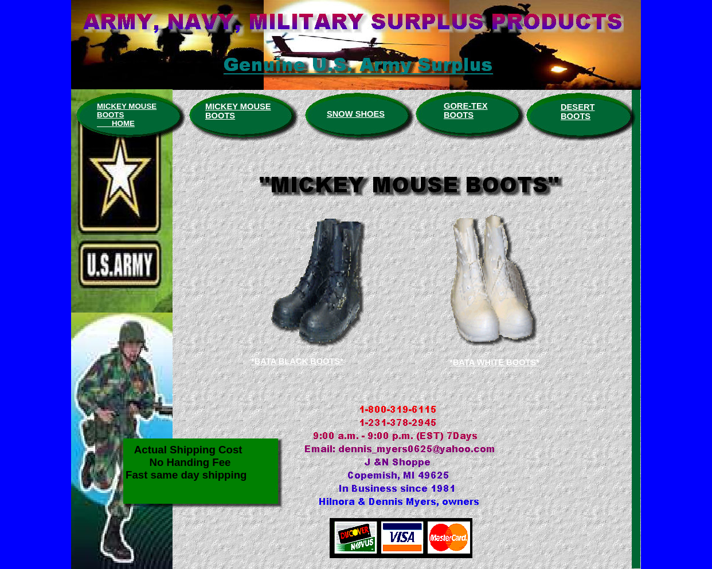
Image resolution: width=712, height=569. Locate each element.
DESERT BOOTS (577, 111)
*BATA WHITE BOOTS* (494, 362)
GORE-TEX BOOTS (466, 110)
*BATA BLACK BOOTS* (297, 361)
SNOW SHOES (356, 113)
